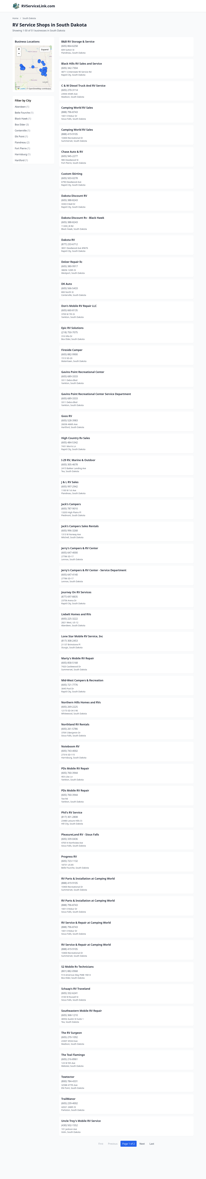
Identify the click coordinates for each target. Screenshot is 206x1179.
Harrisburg (23, 154)
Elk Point (21, 136)
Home (15, 18)
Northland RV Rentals (75, 724)
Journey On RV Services (76, 592)
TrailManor (68, 1099)
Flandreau (22, 142)
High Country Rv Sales (75, 438)
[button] (32, 66)
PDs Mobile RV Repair (75, 768)
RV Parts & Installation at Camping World (88, 878)
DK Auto (66, 284)
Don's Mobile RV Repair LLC (79, 306)
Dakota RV (68, 240)
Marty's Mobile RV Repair (77, 658)
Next (142, 1143)
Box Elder (22, 124)
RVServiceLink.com (38, 6)
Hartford (21, 160)
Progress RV (69, 856)
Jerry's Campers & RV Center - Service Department (93, 570)
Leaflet (21, 89)
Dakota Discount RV (74, 195)
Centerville (22, 130)
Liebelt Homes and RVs (76, 614)
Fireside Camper (72, 350)
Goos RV (66, 416)
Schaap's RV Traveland (75, 988)
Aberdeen (22, 106)
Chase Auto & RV (72, 151)
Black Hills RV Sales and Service (81, 63)
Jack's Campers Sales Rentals (80, 526)
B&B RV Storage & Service (78, 41)
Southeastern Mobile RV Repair (81, 1010)
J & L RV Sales (69, 482)
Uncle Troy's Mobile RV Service (81, 1121)
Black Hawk (23, 118)
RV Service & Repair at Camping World (86, 922)
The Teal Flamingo (73, 1055)
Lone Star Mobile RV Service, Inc (82, 636)
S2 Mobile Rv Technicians (77, 966)
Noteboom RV (70, 746)
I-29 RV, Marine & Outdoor (78, 460)
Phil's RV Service (71, 812)
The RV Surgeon (71, 1032)
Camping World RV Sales (77, 107)
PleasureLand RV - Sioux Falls (80, 834)
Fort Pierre (22, 148)
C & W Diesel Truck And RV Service (83, 85)
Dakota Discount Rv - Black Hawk (82, 218)
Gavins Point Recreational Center (82, 372)
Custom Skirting (71, 173)
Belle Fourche (24, 112)
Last (152, 1143)
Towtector (67, 1077)
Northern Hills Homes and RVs (81, 702)
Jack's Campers (71, 504)
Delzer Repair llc (71, 262)
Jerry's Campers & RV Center (79, 548)
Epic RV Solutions (72, 328)
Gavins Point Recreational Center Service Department (96, 394)
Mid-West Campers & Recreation (82, 680)
